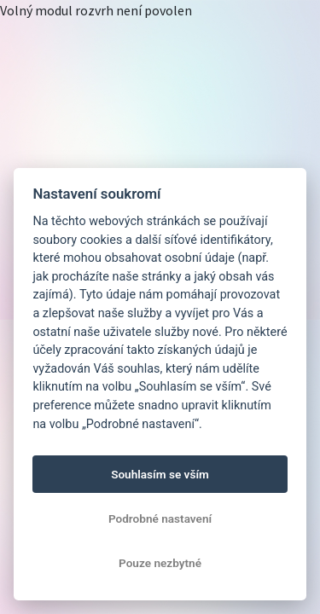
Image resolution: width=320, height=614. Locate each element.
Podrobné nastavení (160, 518)
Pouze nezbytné (160, 563)
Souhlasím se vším (160, 474)
